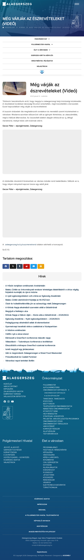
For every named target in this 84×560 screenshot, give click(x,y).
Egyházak (47, 465)
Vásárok (47, 482)
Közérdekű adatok (12, 460)
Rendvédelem (49, 480)
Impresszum (42, 504)
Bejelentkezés (42, 552)
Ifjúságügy (48, 472)
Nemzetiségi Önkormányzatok (56, 409)
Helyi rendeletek (50, 414)
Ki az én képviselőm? (52, 396)
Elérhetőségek (10, 452)
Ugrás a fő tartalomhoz (75, 1)
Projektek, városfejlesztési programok (61, 419)
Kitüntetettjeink (50, 411)
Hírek (22, 27)
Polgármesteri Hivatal (40, 44)
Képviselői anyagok (42, 521)
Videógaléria (49, 455)
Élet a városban (41, 50)
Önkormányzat (40, 39)
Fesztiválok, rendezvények (55, 450)
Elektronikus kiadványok (54, 485)
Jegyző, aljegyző (11, 447)
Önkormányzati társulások (55, 424)
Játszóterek (48, 475)
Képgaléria (8, 389)
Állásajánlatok (50, 467)
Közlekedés (48, 477)
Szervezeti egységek (13, 450)
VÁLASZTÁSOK (42, 66)
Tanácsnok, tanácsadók (54, 399)
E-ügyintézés (9, 455)
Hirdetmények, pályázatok (42, 61)
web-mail (42, 510)
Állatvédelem (49, 431)
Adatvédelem (42, 526)
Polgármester (49, 385)
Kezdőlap (9, 27)
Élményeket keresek (12, 394)
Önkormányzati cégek (53, 421)
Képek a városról (51, 457)
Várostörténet (11, 386)
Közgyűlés (48, 401)
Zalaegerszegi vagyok (13, 391)
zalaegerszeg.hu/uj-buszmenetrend (20, 245)
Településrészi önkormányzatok (57, 406)
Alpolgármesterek (51, 387)
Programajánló (50, 447)
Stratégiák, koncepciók (53, 416)
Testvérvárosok (50, 434)
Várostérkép (49, 426)
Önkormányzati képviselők (55, 390)
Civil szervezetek (50, 462)
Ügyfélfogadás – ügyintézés (16, 457)
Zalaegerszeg (17, 4)
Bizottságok (49, 404)
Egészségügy (49, 470)
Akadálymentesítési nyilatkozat (42, 532)
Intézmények (48, 460)
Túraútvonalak (50, 487)
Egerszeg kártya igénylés (42, 55)
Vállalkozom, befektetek (15, 396)
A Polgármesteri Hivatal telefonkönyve (42, 515)
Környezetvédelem (51, 429)
